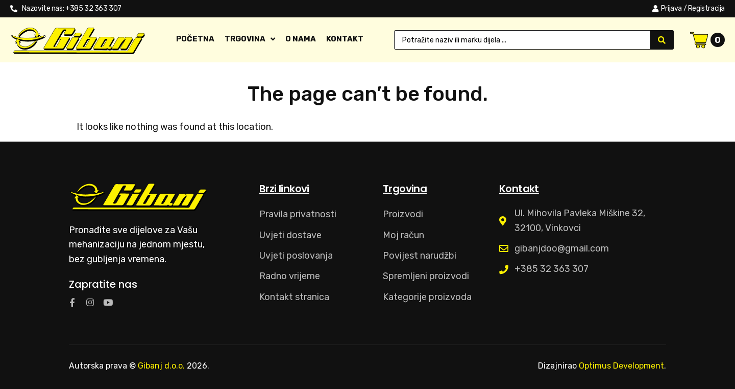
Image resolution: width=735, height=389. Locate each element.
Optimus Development (621, 366)
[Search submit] (662, 40)
